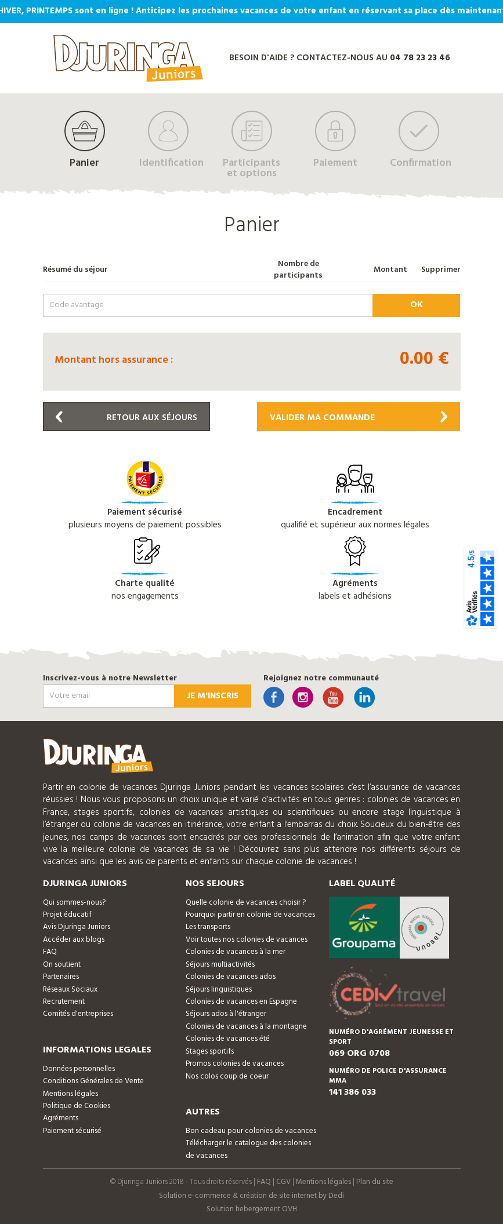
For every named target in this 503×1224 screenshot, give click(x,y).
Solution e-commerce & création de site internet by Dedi (251, 1196)
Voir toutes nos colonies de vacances (246, 940)
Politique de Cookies (76, 1106)
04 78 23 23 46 (420, 58)
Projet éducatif (67, 915)
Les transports (208, 927)
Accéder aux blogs (73, 940)
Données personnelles (79, 1069)
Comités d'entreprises (78, 1014)
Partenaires (61, 977)
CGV (283, 1182)
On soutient (62, 965)
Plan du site (374, 1182)
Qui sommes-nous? (74, 903)
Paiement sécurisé (72, 1131)
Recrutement (64, 1002)
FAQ (50, 952)
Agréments (60, 1118)
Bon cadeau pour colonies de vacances (251, 1131)
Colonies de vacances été (228, 1039)
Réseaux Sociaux (70, 989)
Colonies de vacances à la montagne (246, 1027)
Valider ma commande (358, 418)
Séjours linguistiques (219, 989)
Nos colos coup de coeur (227, 1076)
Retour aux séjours (126, 418)
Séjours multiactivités (220, 965)
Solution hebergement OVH (252, 1209)
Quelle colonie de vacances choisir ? (246, 903)
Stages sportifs (210, 1052)
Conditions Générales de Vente (93, 1081)
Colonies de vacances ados (231, 977)
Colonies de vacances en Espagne (241, 1002)
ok (416, 305)
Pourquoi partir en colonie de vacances (250, 915)
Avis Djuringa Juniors (76, 927)
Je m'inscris (212, 696)
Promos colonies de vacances (235, 1064)
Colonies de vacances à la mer (235, 952)
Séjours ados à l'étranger (226, 1014)
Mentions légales (70, 1094)
